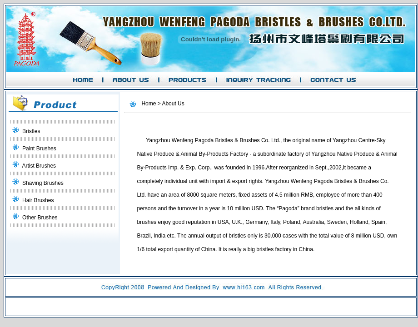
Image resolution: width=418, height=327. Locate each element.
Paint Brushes (39, 148)
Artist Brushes (39, 166)
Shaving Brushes (43, 183)
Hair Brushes (38, 200)
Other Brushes (39, 217)
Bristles (31, 131)
